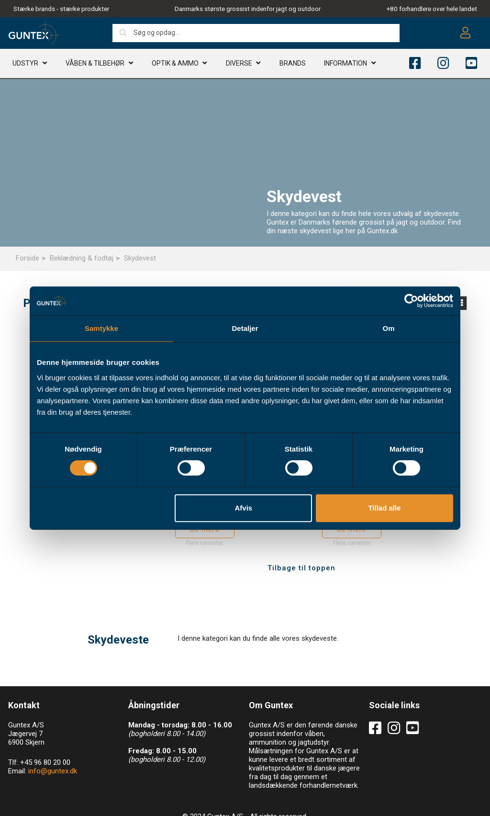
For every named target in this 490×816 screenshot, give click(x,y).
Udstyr (25, 64)
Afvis (244, 508)
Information (345, 64)
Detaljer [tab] (245, 328)
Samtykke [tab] (101, 328)
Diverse (239, 64)
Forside (27, 258)
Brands (292, 64)
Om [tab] (388, 328)
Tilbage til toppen (301, 544)
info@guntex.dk (52, 747)
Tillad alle (384, 508)
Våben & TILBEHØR (95, 64)
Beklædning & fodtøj (81, 258)
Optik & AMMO (175, 64)
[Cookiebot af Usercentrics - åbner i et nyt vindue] (411, 301)
